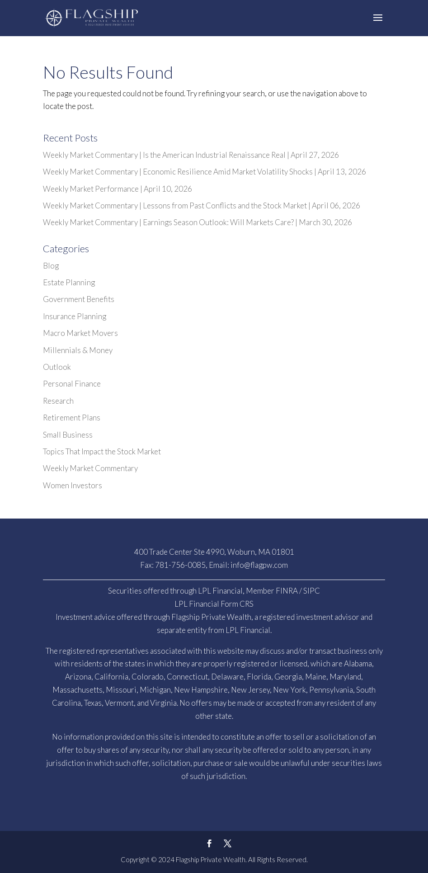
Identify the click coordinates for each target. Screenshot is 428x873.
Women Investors (72, 485)
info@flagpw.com (259, 565)
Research (58, 401)
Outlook (57, 367)
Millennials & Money (78, 350)
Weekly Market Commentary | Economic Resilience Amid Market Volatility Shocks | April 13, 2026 (204, 171)
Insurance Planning (74, 316)
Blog (51, 265)
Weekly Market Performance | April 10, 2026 (117, 188)
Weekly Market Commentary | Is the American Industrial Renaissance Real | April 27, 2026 (191, 155)
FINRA (287, 590)
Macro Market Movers (80, 333)
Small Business (68, 434)
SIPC (311, 590)
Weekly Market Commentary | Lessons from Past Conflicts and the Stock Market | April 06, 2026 (201, 205)
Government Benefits (78, 299)
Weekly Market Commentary (90, 468)
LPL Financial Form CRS (214, 604)
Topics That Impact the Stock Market (102, 451)
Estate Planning (69, 282)
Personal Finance (72, 383)
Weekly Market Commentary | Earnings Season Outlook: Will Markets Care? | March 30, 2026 (197, 222)
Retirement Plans (71, 417)
